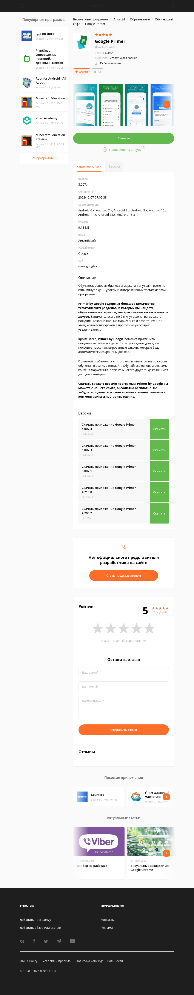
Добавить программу (35, 920)
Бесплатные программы (91, 19)
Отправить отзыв (123, 730)
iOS (98, 72)
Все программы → (44, 158)
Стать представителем (123, 575)
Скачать (123, 138)
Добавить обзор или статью (40, 928)
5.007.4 (104, 53)
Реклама (106, 928)
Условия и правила (57, 961)
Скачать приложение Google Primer (109, 426)
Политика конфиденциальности (99, 961)
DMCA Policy (28, 961)
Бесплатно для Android (123, 58)
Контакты (107, 920)
